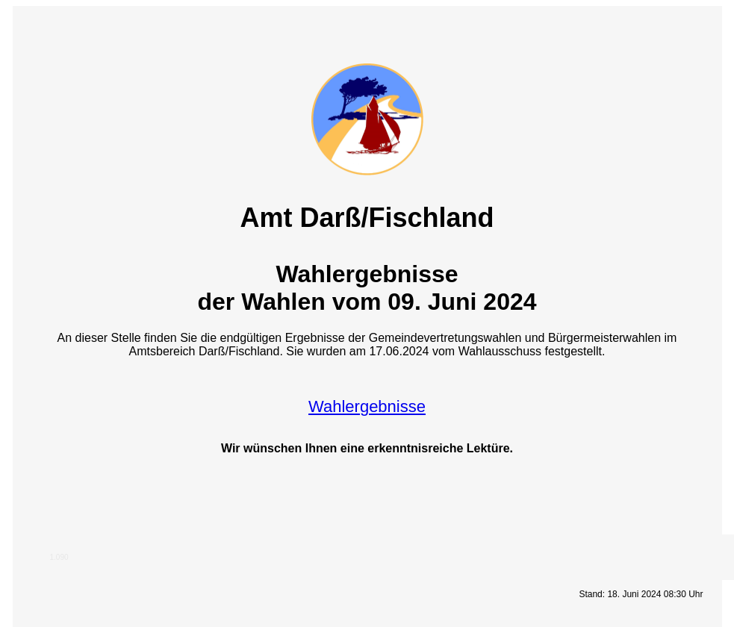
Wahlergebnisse (367, 406)
